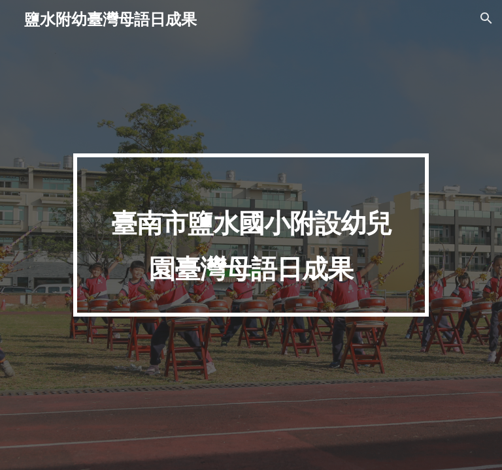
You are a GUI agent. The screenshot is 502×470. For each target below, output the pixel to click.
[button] (486, 18)
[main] (250, 235)
